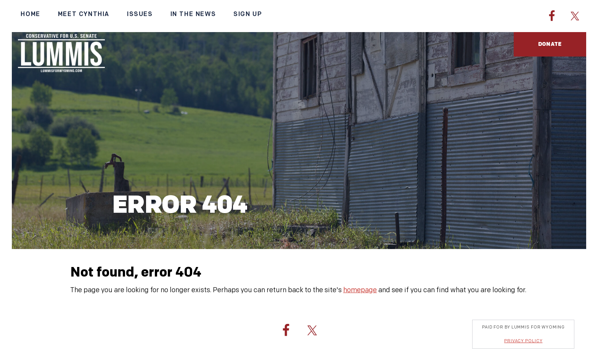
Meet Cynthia (83, 14)
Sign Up (247, 14)
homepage (360, 290)
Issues (140, 14)
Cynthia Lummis (61, 53)
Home (30, 14)
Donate (550, 44)
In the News (193, 14)
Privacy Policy (523, 340)
